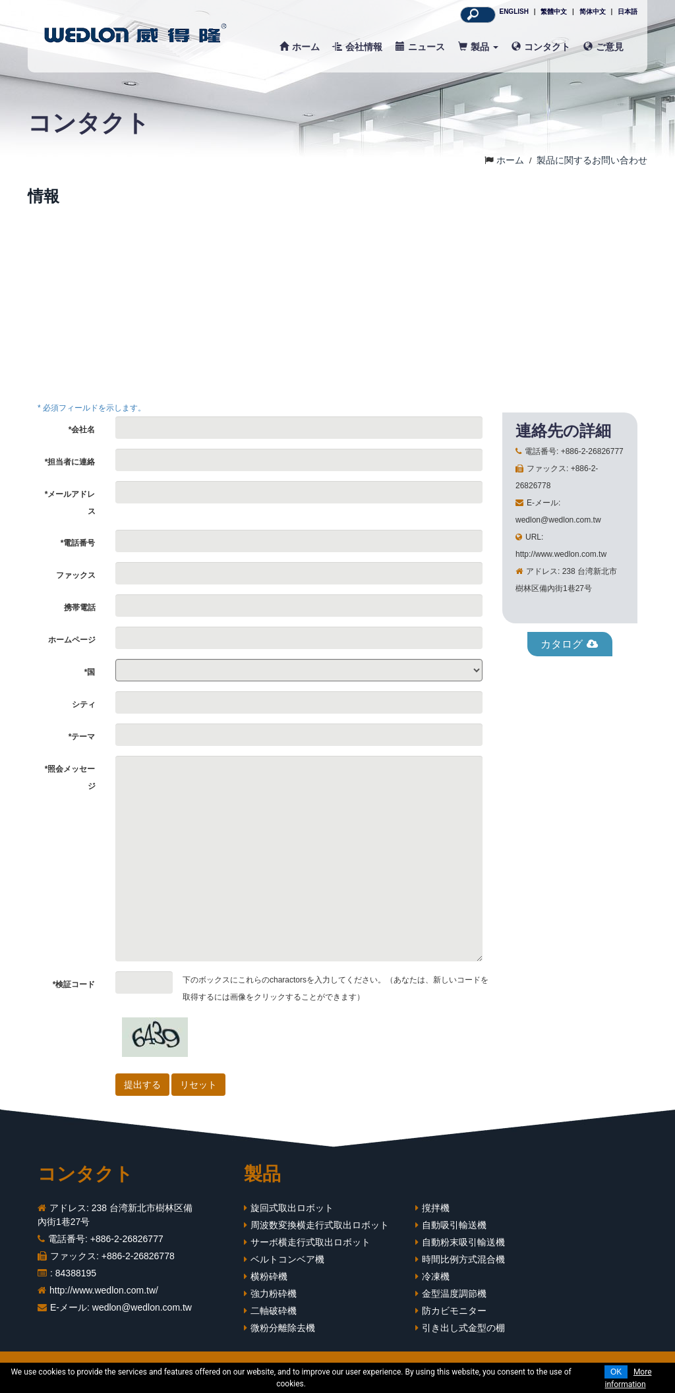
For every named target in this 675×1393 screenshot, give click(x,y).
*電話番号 (78, 543)
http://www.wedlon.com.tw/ (103, 1290)
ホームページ (72, 639)
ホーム (299, 47)
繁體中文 (554, 11)
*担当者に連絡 (70, 462)
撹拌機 (436, 1208)
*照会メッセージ (70, 777)
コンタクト (541, 47)
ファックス (76, 575)
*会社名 (82, 429)
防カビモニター (454, 1310)
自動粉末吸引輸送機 (463, 1242)
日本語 (627, 11)
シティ (84, 704)
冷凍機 (436, 1276)
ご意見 (603, 47)
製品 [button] (478, 47)
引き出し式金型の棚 (463, 1327)
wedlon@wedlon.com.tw (142, 1307)
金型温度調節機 (454, 1293)
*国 (90, 672)
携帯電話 (80, 607)
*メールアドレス (70, 503)
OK (616, 1372)
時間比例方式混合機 (463, 1259)
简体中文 (592, 11)
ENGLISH (513, 11)
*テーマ (82, 736)
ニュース (420, 47)
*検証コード (74, 984)
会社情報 (357, 47)
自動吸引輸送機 (454, 1225)
